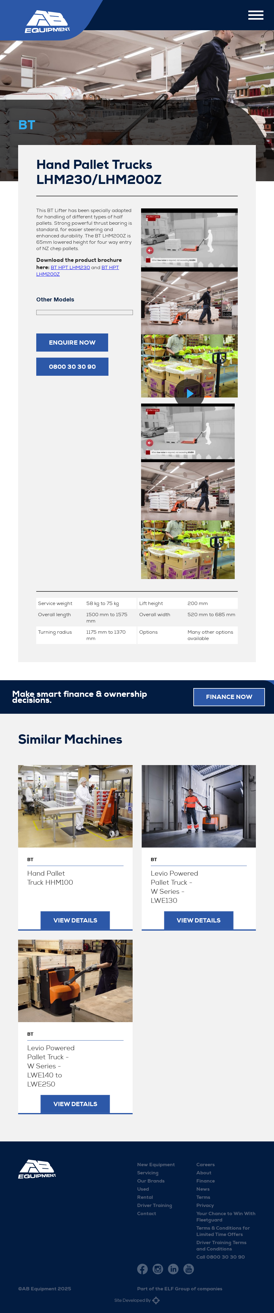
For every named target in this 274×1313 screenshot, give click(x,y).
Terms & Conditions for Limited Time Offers (223, 1231)
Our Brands (151, 1180)
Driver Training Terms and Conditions (221, 1245)
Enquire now (72, 342)
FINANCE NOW (229, 697)
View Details (75, 920)
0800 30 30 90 (72, 367)
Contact (146, 1213)
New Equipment (156, 1164)
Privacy (205, 1205)
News (203, 1189)
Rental (145, 1197)
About (203, 1172)
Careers (205, 1164)
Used (143, 1189)
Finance (205, 1180)
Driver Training (154, 1205)
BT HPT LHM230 (70, 267)
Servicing (148, 1172)
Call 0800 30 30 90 (220, 1256)
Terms (203, 1197)
